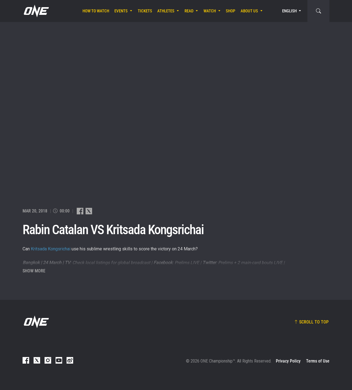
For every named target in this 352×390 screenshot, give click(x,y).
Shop (230, 11)
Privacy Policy (288, 361)
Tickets (145, 11)
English (289, 11)
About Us (249, 11)
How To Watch (95, 11)
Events (121, 11)
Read (189, 11)
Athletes (165, 11)
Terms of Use (317, 361)
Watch (210, 11)
